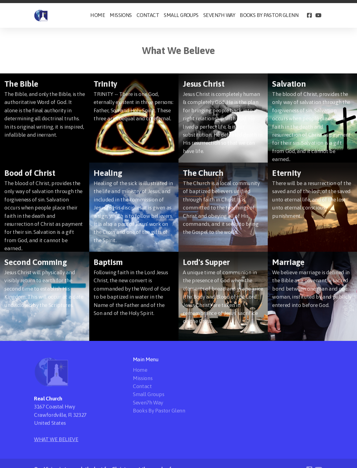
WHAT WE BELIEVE (56, 439)
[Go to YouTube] (318, 15)
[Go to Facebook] (309, 15)
